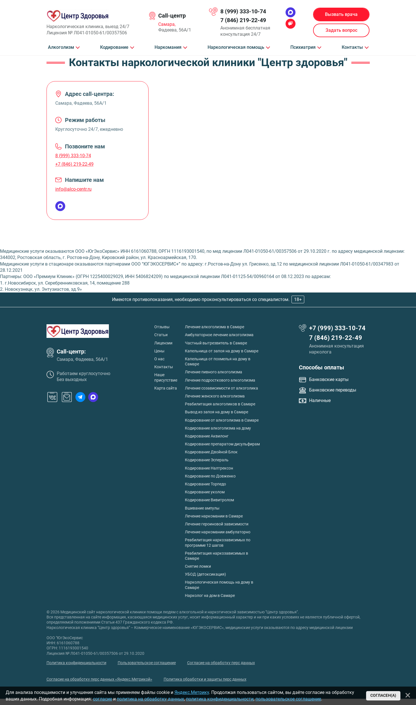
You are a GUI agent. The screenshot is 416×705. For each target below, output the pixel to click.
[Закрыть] (408, 695)
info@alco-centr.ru (73, 189)
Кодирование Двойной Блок (211, 452)
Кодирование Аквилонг (207, 436)
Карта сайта (165, 388)
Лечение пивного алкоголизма (213, 372)
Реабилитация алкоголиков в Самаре (220, 404)
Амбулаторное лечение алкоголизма (219, 334)
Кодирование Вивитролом (209, 500)
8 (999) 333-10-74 (243, 11)
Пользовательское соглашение (147, 662)
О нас (159, 359)
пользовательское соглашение (288, 699)
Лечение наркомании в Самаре (214, 516)
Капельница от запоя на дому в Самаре (221, 351)
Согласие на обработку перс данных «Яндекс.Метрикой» (99, 679)
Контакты (352, 47)
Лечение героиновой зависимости (216, 524)
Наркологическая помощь (236, 47)
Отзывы (162, 327)
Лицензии (163, 343)
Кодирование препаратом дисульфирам (222, 444)
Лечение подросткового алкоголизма (220, 380)
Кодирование (114, 47)
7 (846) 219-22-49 (243, 20)
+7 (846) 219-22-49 (74, 164)
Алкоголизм (61, 47)
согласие (102, 699)
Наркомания (168, 47)
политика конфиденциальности (220, 699)
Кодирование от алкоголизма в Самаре (222, 420)
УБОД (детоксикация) (205, 574)
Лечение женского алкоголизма (215, 396)
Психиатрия (303, 47)
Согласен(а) (383, 695)
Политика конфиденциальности (76, 662)
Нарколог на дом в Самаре (210, 595)
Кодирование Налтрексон (209, 468)
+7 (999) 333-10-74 (337, 328)
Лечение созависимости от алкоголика (221, 388)
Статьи (161, 334)
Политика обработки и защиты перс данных (205, 679)
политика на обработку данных (150, 699)
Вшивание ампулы (202, 508)
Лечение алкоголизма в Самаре (214, 327)
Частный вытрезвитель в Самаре (216, 343)
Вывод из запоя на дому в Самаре (216, 412)
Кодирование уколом (205, 492)
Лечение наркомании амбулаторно (217, 532)
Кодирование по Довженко (210, 476)
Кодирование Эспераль (207, 460)
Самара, (167, 24)
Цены (159, 351)
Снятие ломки (198, 566)
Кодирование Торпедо (205, 484)
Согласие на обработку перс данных (221, 662)
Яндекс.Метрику (191, 692)
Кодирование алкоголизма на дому (218, 428)
